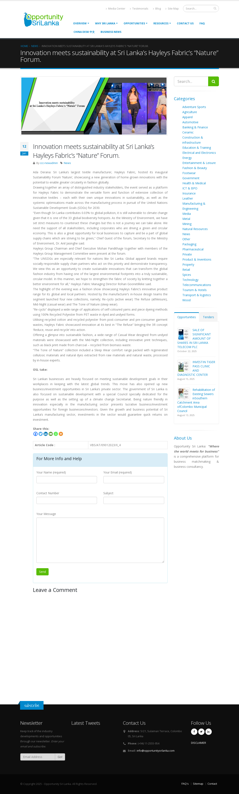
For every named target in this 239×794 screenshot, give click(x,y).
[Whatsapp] (56, 434)
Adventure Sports (194, 107)
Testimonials (139, 8)
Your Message (46, 514)
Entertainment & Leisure (199, 163)
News (67, 163)
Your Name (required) (51, 472)
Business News (111, 32)
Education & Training (196, 148)
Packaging (189, 244)
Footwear (189, 173)
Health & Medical (194, 183)
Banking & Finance (195, 127)
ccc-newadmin (49, 163)
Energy (187, 158)
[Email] (51, 434)
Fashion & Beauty (194, 168)
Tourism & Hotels (194, 290)
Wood (186, 300)
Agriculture (189, 112)
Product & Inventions (196, 259)
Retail (186, 270)
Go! (60, 757)
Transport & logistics (196, 295)
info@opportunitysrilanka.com (156, 750)
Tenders (208, 317)
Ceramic (188, 132)
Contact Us (185, 23)
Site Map (172, 8)
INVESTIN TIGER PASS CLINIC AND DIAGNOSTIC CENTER (196, 368)
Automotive (190, 122)
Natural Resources (195, 229)
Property (188, 264)
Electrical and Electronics (199, 153)
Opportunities (186, 317)
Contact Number (47, 493)
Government (190, 178)
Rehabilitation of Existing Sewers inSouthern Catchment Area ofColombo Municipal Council (196, 400)
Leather (187, 198)
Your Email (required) (117, 472)
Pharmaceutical (192, 249)
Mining (186, 224)
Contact (212, 784)
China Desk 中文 (84, 32)
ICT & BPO (189, 188)
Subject (108, 493)
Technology (190, 280)
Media (186, 214)
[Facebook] (35, 434)
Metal (186, 219)
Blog (157, 8)
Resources (160, 23)
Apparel (187, 117)
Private (187, 254)
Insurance (189, 193)
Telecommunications (196, 285)
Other (186, 239)
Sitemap (198, 784)
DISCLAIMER (198, 743)
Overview (80, 23)
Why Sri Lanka (105, 23)
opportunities (134, 23)
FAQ (202, 23)
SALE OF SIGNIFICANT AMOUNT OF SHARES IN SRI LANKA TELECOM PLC (194, 338)
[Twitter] (40, 434)
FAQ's (185, 784)
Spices (186, 275)
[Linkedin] (46, 434)
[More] (61, 434)
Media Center (115, 8)
